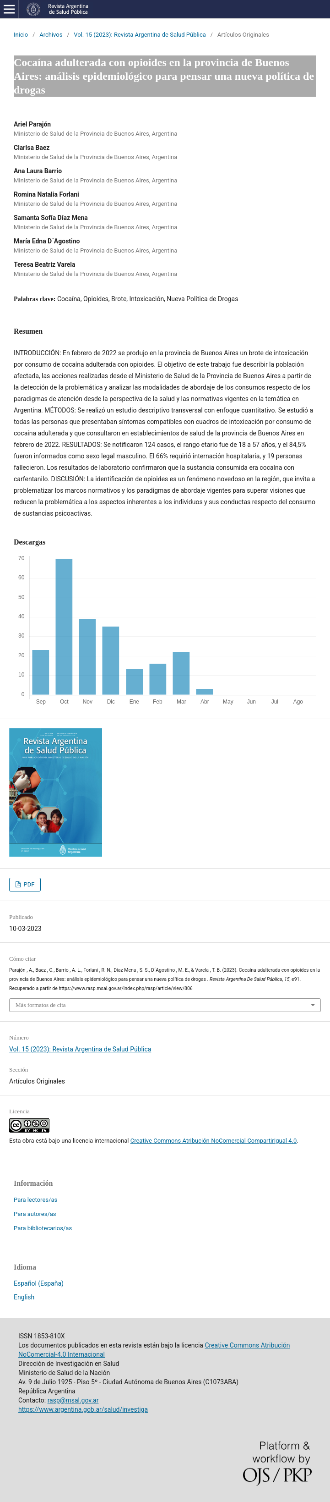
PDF (28, 884)
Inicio (21, 34)
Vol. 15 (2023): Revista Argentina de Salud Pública (140, 34)
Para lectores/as (35, 1199)
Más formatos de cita (41, 1004)
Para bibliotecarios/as (43, 1228)
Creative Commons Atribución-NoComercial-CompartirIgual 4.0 (213, 1140)
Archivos (50, 34)
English (24, 1297)
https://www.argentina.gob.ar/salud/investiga (83, 1409)
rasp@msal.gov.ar (73, 1400)
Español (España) (39, 1283)
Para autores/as (35, 1213)
